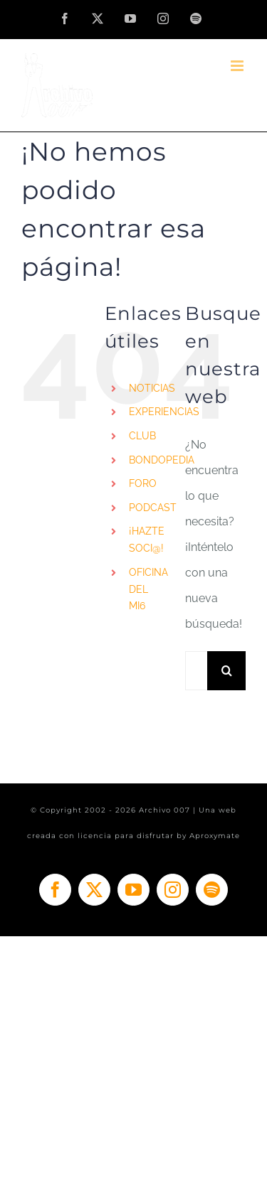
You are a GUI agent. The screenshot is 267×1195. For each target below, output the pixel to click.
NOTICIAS (152, 388)
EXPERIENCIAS (164, 411)
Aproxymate (214, 835)
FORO (143, 483)
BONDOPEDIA (161, 460)
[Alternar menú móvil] (238, 65)
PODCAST (153, 507)
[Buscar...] (196, 670)
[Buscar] (226, 670)
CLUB (142, 435)
